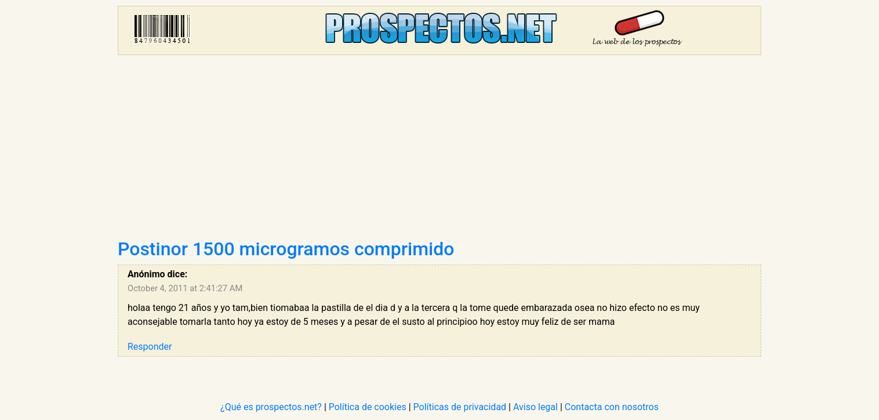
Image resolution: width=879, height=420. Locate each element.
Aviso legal (535, 406)
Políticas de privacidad (460, 406)
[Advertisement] (439, 151)
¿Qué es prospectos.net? (271, 406)
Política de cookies (367, 406)
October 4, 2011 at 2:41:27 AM (185, 288)
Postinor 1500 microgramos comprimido (286, 249)
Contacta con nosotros (612, 406)
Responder (150, 346)
